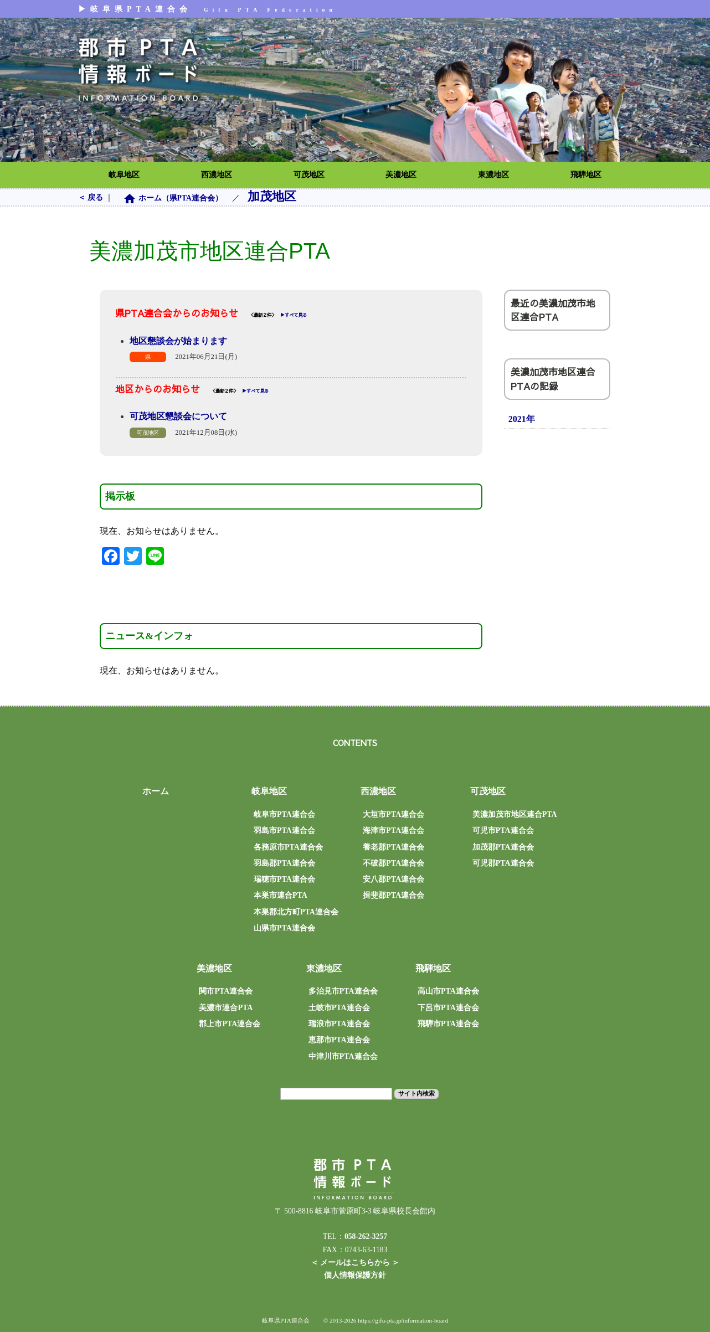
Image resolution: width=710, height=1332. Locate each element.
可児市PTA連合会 (503, 830)
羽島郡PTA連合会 (284, 863)
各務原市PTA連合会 (288, 847)
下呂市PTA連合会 (448, 1008)
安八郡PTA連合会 (393, 879)
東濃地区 (493, 175)
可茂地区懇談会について (178, 416)
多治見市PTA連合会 (343, 991)
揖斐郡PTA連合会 (393, 895)
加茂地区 (272, 196)
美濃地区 (400, 175)
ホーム (155, 791)
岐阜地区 (124, 175)
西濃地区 (216, 175)
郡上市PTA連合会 (229, 1024)
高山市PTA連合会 (448, 991)
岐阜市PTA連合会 (284, 814)
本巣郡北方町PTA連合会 (296, 912)
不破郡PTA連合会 (393, 863)
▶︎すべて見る (293, 315)
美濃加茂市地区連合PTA (514, 814)
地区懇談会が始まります (178, 341)
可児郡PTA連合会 (503, 863)
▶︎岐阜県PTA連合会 (207, 9)
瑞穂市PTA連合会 (284, 879)
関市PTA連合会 (226, 991)
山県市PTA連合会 (284, 928)
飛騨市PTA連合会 (448, 1024)
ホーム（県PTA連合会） (173, 198)
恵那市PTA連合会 (339, 1040)
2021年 (521, 419)
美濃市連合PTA (226, 1008)
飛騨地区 (585, 175)
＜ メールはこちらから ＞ (355, 1262)
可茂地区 (309, 175)
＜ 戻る (91, 197)
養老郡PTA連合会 (393, 847)
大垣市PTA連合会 (393, 814)
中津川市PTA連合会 (343, 1056)
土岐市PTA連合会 (339, 1008)
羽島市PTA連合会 (284, 830)
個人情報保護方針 (355, 1275)
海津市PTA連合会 (393, 830)
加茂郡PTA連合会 (503, 847)
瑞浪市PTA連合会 (339, 1024)
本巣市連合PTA (280, 895)
